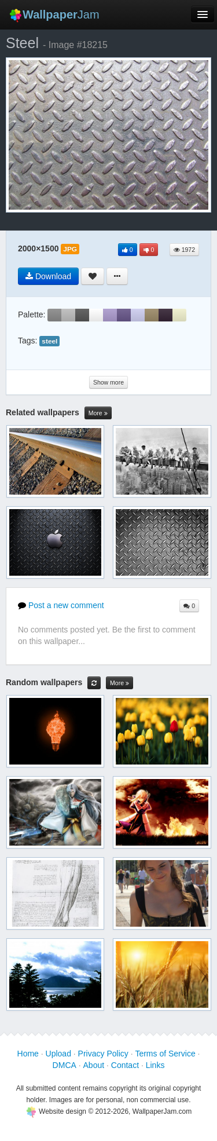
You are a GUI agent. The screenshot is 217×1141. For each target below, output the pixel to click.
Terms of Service (165, 1053)
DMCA (64, 1065)
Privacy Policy (103, 1053)
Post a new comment (61, 605)
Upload (58, 1053)
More (98, 413)
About (94, 1065)
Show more (108, 382)
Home (28, 1053)
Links (155, 1065)
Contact (125, 1065)
